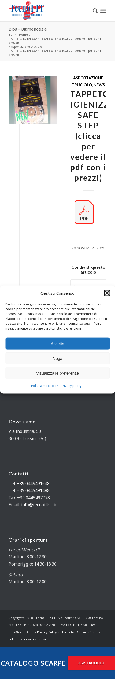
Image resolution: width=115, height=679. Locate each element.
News (99, 85)
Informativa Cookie (73, 632)
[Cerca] (92, 10)
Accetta (57, 343)
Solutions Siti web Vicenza (27, 639)
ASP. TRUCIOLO (91, 662)
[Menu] (103, 10)
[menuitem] (92, 10)
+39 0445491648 (33, 483)
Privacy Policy (47, 632)
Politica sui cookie (44, 385)
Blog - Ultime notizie (28, 28)
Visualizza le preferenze (57, 373)
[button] (107, 293)
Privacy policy (71, 385)
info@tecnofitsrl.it (39, 505)
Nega (57, 358)
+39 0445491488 (33, 490)
